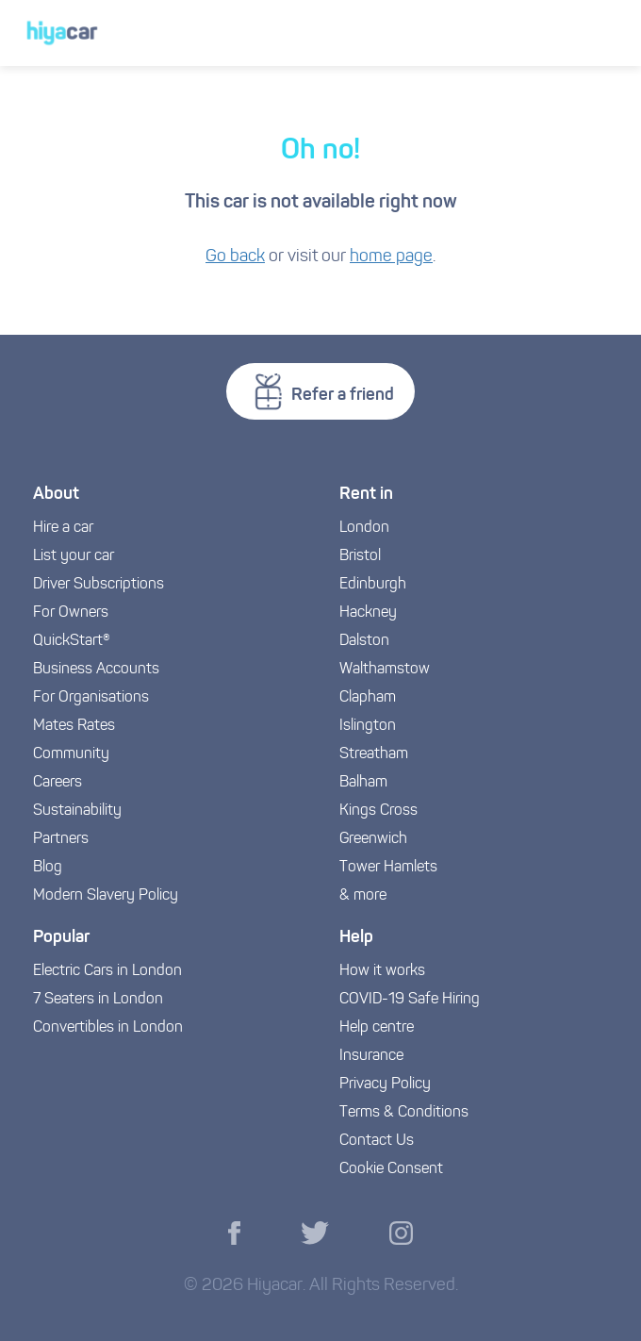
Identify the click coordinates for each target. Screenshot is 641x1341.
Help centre (376, 1027)
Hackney (368, 613)
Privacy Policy (385, 1084)
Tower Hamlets (388, 867)
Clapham (367, 697)
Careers (57, 782)
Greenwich (373, 839)
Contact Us (376, 1141)
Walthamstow (384, 669)
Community (71, 754)
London (364, 528)
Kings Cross (378, 811)
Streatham (373, 754)
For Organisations (91, 697)
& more (362, 895)
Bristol (360, 556)
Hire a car (63, 528)
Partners (61, 839)
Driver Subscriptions (98, 584)
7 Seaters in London (98, 999)
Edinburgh (372, 584)
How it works (382, 971)
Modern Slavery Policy (105, 895)
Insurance (371, 1056)
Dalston (364, 641)
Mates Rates (74, 726)
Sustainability (77, 811)
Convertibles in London (108, 1027)
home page (391, 257)
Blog (47, 867)
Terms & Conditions (403, 1112)
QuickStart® (71, 641)
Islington (367, 726)
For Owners (70, 613)
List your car (73, 556)
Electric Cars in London (107, 971)
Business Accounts (96, 669)
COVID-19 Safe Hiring (409, 999)
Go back (235, 257)
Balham (363, 782)
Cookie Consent (391, 1169)
